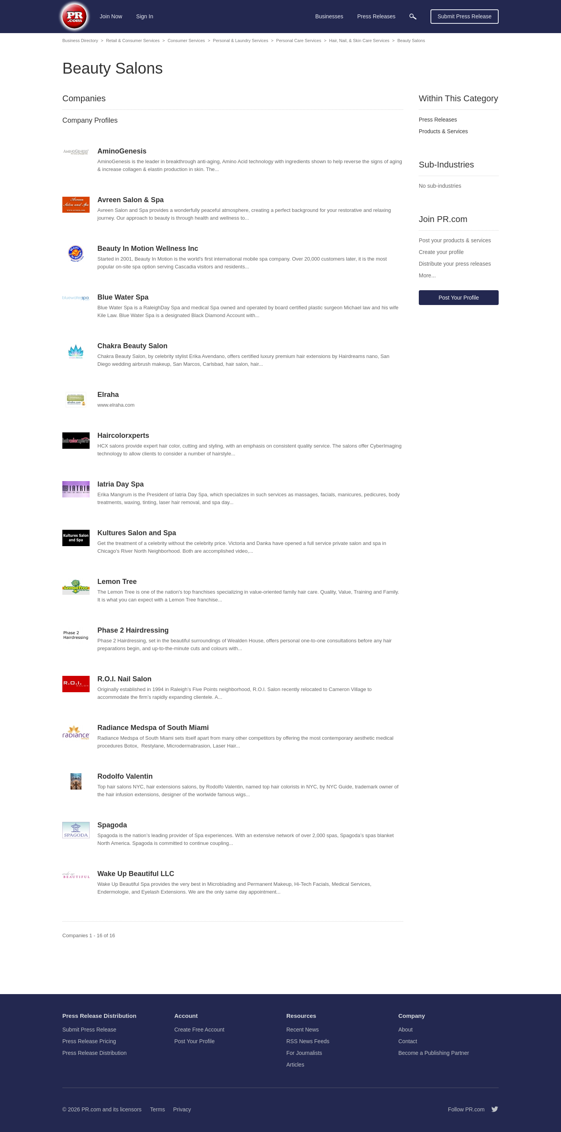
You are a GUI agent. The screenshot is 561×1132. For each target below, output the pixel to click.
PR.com (91, 1109)
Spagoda (112, 825)
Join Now (111, 16)
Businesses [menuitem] (329, 16)
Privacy (182, 1109)
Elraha (108, 394)
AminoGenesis (121, 151)
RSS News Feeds (307, 1041)
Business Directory (80, 40)
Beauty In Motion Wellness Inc (147, 248)
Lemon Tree (117, 581)
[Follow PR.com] (492, 1109)
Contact (408, 1041)
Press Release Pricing (89, 1041)
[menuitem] (412, 16)
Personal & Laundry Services (240, 40)
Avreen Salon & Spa (130, 200)
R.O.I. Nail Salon (124, 679)
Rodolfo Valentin (125, 776)
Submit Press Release (465, 16)
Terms (157, 1109)
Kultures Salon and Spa (136, 533)
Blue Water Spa (122, 297)
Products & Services (443, 131)
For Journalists (304, 1053)
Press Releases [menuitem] (376, 16)
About (406, 1029)
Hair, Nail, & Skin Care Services (359, 40)
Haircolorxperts (123, 435)
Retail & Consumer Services (133, 40)
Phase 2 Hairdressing (133, 630)
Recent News (302, 1029)
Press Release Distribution (94, 1053)
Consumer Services (186, 40)
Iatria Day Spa (120, 484)
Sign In (144, 16)
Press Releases (438, 119)
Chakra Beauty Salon (132, 346)
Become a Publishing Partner (434, 1053)
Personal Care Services (298, 40)
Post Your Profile (459, 297)
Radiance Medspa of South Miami (153, 728)
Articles (295, 1064)
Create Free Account (199, 1029)
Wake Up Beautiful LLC (135, 874)
